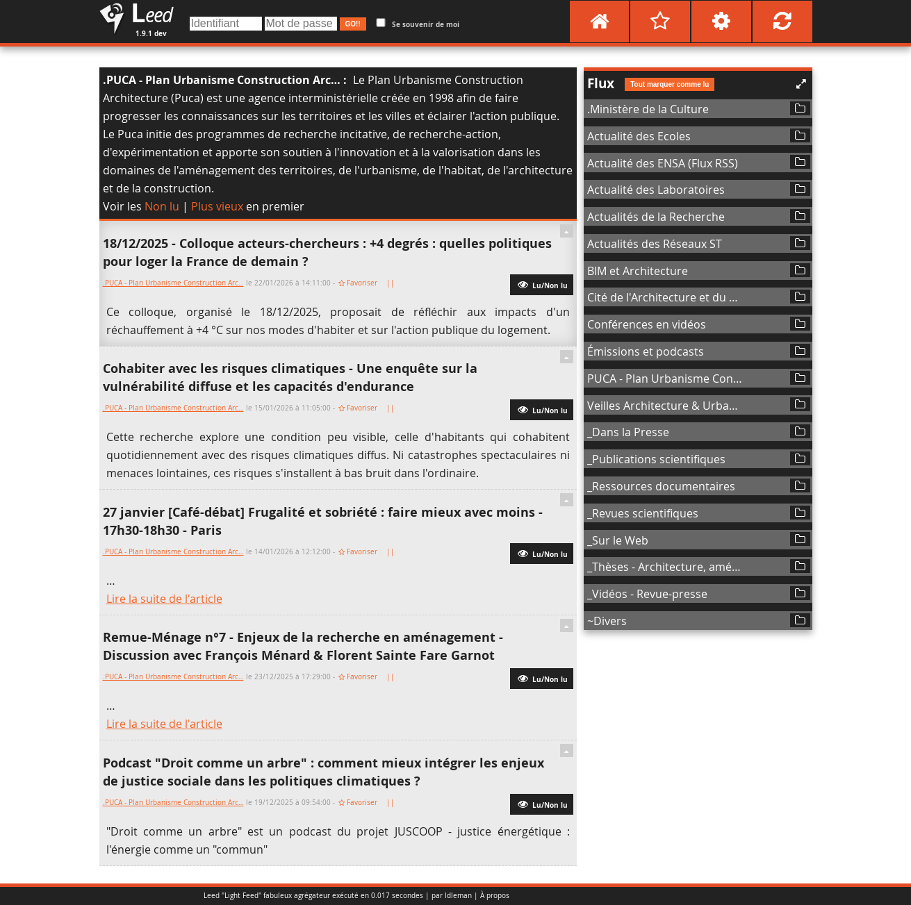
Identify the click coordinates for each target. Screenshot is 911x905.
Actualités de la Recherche (656, 216)
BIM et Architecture (637, 271)
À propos (494, 895)
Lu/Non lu (542, 284)
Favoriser (362, 283)
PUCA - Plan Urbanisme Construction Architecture (665, 378)
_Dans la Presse (628, 432)
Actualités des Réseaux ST (654, 243)
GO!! (353, 24)
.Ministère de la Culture (648, 109)
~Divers (607, 621)
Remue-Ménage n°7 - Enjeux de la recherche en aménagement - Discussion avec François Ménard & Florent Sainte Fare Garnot (303, 646)
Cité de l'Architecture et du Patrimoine (665, 297)
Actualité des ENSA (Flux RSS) (662, 163)
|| (391, 283)
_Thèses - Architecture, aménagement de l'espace (665, 566)
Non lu (162, 206)
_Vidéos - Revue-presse (647, 593)
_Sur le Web (617, 540)
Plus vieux (217, 206)
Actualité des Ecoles (639, 136)
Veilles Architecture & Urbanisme (665, 405)
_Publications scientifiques (656, 459)
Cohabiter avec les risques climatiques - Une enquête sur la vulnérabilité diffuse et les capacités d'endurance (290, 377)
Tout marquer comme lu (669, 84)
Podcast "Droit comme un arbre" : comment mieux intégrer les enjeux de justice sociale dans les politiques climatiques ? (323, 772)
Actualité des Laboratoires (656, 189)
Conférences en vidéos (646, 324)
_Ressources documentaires (661, 486)
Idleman (458, 895)
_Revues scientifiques (642, 513)
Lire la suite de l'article (164, 598)
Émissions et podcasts (645, 351)
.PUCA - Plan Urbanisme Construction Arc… (221, 80)
